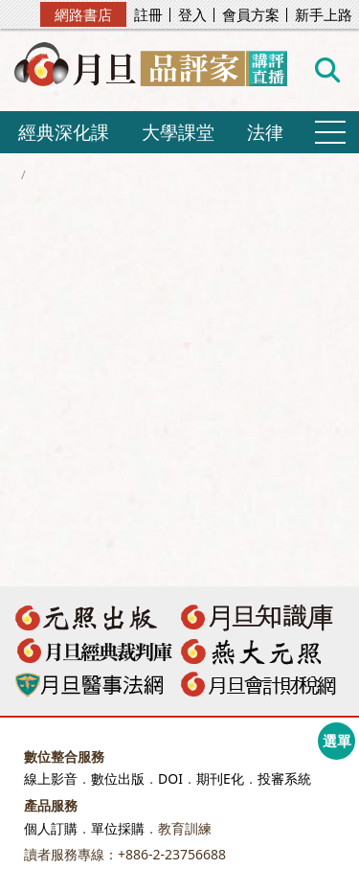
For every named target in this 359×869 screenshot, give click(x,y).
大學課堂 (178, 132)
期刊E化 (220, 778)
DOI (170, 778)
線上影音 (51, 778)
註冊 (148, 15)
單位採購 (118, 828)
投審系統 (284, 778)
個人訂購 (51, 828)
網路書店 (83, 14)
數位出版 (118, 778)
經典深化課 (63, 132)
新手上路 (323, 15)
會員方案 (251, 15)
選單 (337, 740)
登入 (192, 15)
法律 (265, 132)
